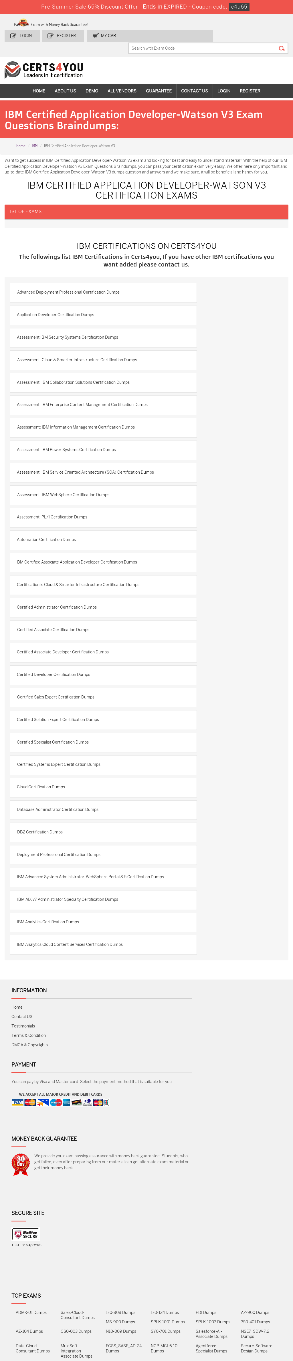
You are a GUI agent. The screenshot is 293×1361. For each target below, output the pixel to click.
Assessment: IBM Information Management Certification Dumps (72, 471)
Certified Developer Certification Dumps (57, 764)
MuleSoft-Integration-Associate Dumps (76, 1327)
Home (39, 77)
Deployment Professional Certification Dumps (62, 962)
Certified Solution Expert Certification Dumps (61, 813)
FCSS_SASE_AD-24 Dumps (124, 1324)
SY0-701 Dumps (166, 1307)
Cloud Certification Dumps (44, 888)
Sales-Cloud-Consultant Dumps (78, 1291)
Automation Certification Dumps (49, 603)
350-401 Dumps (255, 1298)
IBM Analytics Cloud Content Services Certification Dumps (73, 1067)
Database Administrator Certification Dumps (61, 913)
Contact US (21, 1141)
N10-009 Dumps (121, 1307)
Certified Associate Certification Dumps (56, 714)
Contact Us (194, 77)
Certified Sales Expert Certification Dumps (59, 789)
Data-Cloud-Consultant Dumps (33, 1324)
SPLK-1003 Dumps (213, 1298)
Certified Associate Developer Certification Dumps (66, 739)
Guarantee (159, 77)
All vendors (122, 77)
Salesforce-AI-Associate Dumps (211, 1310)
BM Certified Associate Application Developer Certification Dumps (73, 631)
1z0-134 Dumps (165, 1289)
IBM (34, 133)
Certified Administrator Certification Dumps (60, 689)
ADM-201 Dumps (31, 1289)
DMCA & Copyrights (29, 1169)
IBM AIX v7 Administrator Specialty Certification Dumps (70, 1018)
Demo (92, 77)
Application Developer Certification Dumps (59, 332)
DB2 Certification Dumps (43, 938)
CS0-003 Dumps (76, 1307)
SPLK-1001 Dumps (168, 1298)
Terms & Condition (28, 1160)
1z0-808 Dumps (120, 1289)
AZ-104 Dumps (29, 1307)
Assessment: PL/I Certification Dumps (55, 579)
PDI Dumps (206, 1289)
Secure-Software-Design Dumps (257, 1324)
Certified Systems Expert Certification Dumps (62, 863)
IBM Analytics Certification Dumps (51, 1043)
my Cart (105, 33)
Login (27, 33)
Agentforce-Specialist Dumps (211, 1324)
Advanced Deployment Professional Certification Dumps (71, 308)
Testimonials (23, 1150)
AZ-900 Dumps (255, 1289)
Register (64, 33)
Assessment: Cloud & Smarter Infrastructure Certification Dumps (73, 385)
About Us (65, 77)
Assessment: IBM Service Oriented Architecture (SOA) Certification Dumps (70, 526)
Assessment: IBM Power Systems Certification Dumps (69, 498)
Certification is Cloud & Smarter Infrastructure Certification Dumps (74, 662)
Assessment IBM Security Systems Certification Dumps (71, 357)
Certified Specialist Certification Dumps (56, 838)
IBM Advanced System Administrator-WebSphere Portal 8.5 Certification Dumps (75, 990)
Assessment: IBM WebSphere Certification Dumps (66, 554)
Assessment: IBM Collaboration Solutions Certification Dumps (76, 413)
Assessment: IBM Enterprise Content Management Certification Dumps (67, 440)
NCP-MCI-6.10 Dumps (164, 1324)
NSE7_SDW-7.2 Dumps (255, 1310)
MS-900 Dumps (120, 1298)
